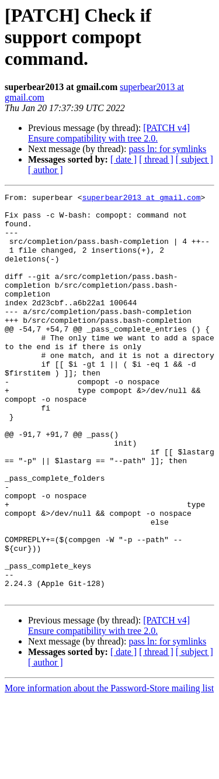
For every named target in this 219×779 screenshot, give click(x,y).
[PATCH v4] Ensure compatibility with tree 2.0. (109, 133)
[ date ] (123, 159)
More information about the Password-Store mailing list (109, 769)
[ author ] (45, 170)
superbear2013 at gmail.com (141, 199)
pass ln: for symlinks (167, 149)
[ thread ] (156, 159)
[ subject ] (194, 159)
